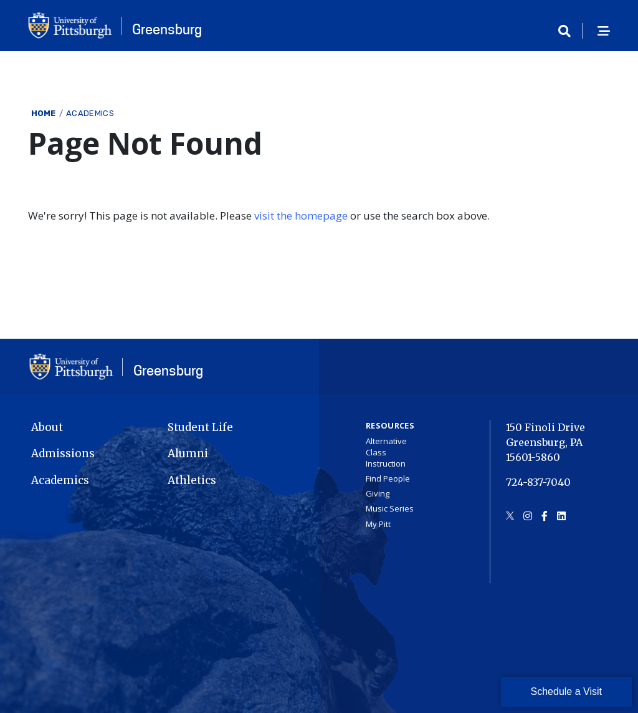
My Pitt (378, 524)
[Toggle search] (569, 32)
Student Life (200, 427)
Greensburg (167, 29)
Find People (388, 478)
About (47, 427)
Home (43, 113)
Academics (90, 113)
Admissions (63, 453)
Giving (377, 493)
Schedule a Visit (566, 691)
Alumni (188, 453)
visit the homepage (301, 215)
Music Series (390, 508)
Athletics (192, 480)
